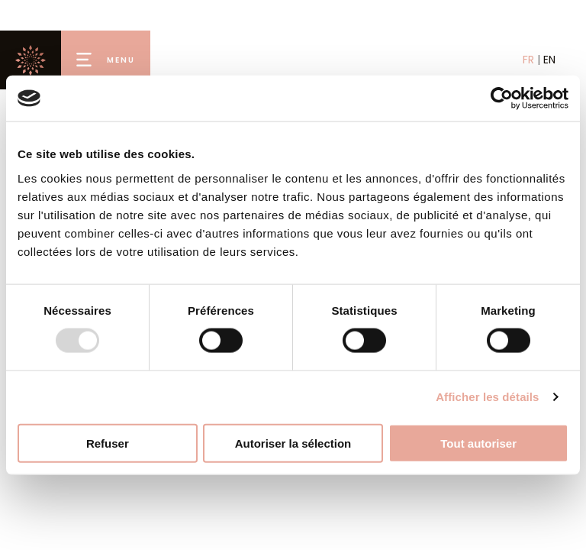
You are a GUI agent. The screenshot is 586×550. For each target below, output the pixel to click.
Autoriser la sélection (293, 442)
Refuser (107, 442)
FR (528, 59)
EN (549, 59)
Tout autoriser (478, 442)
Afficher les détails (487, 396)
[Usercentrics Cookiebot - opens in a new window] (501, 98)
